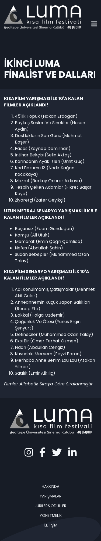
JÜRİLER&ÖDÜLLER (50, 505)
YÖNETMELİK (51, 515)
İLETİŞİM (50, 525)
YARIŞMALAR (50, 496)
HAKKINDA (50, 486)
